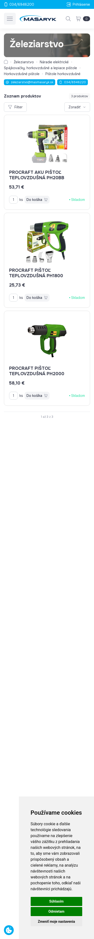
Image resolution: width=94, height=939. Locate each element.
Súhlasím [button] (56, 901)
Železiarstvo (24, 62)
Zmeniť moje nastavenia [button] (56, 921)
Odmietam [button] (56, 911)
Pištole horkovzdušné (63, 74)
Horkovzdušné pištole (22, 74)
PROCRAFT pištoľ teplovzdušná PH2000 (36, 371)
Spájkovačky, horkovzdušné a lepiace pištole (40, 68)
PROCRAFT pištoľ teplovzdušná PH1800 (36, 273)
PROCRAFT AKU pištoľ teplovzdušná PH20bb (36, 175)
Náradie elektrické (54, 62)
